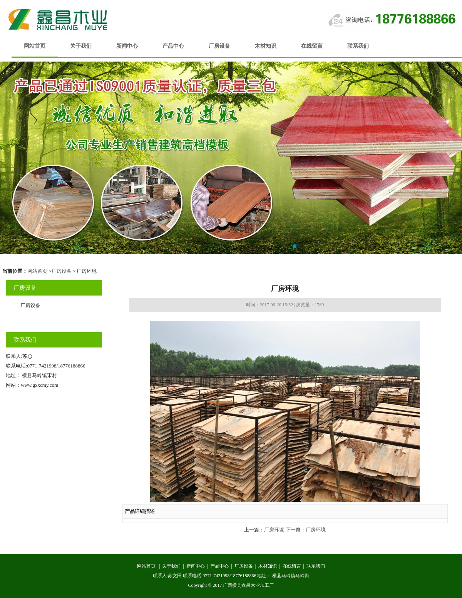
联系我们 (358, 46)
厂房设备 (219, 46)
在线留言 (312, 46)
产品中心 (173, 46)
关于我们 (81, 46)
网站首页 (34, 46)
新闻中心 (127, 46)
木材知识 (265, 46)
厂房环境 (274, 530)
